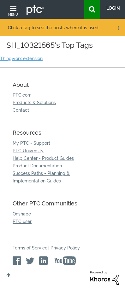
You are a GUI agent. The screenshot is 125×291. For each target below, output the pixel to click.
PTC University (28, 150)
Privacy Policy (65, 248)
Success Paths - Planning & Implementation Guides (41, 177)
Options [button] (117, 28)
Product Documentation (37, 165)
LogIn (113, 8)
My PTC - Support (31, 143)
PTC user (22, 221)
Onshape (22, 213)
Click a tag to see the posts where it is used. (53, 27)
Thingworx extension (21, 58)
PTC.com (22, 95)
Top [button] (8, 275)
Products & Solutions (34, 102)
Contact (21, 110)
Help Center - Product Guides (43, 158)
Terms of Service (30, 248)
